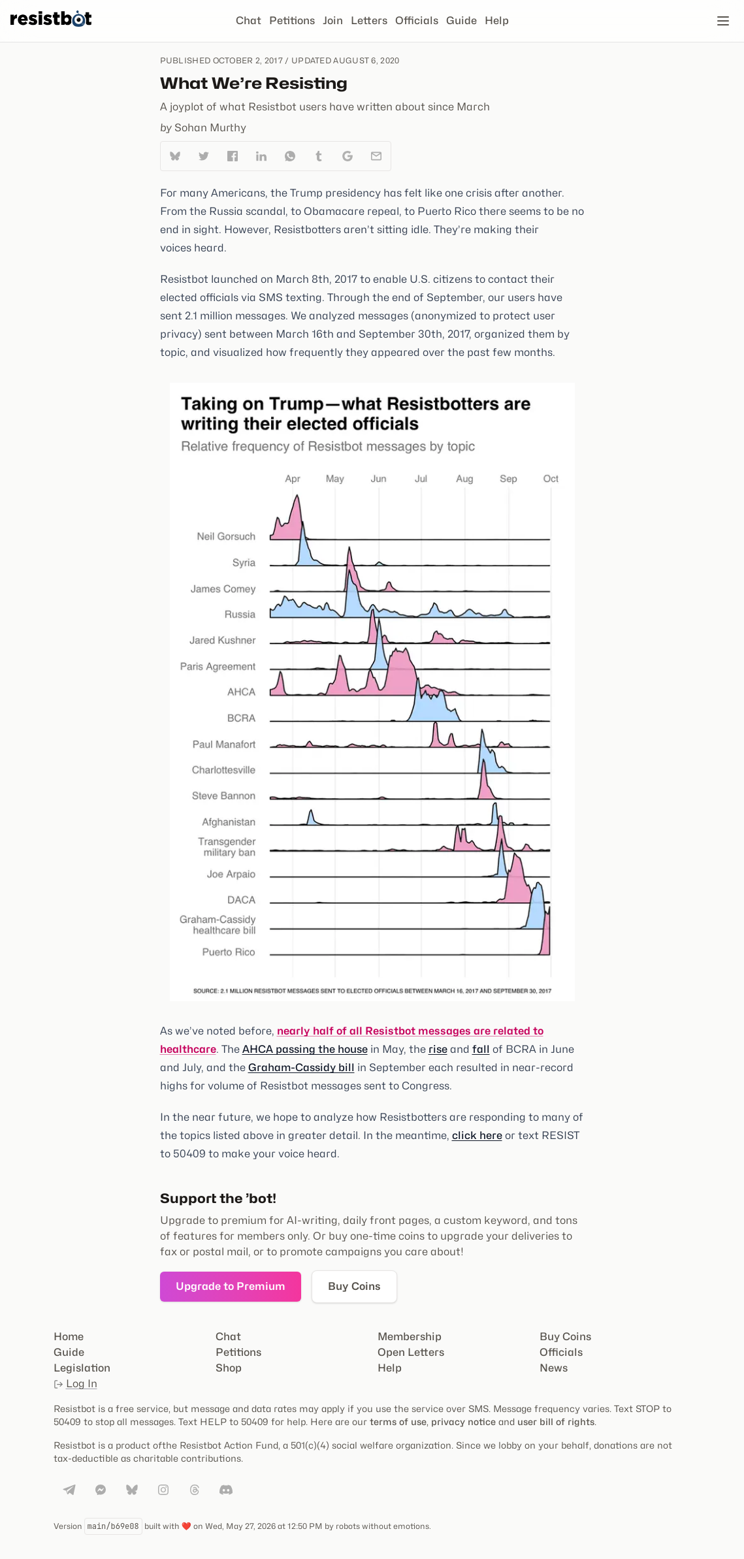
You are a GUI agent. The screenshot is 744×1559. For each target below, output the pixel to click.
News (554, 1368)
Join (333, 20)
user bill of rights (555, 1421)
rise (438, 1049)
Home (69, 1336)
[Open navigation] (723, 21)
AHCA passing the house (305, 1049)
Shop (229, 1368)
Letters (369, 20)
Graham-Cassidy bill (301, 1067)
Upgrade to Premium (230, 1286)
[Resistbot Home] (50, 31)
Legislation (82, 1368)
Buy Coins (354, 1286)
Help (497, 20)
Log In (75, 1383)
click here (477, 1135)
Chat (248, 20)
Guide (461, 20)
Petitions (292, 20)
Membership (410, 1336)
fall (481, 1049)
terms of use (398, 1421)
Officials (416, 20)
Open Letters (411, 1352)
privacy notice (463, 1421)
